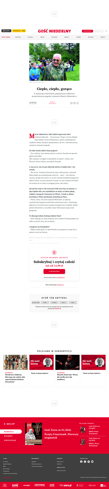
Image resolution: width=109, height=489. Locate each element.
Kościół (18, 37)
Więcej (103, 37)
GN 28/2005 (33, 103)
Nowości (8, 432)
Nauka (66, 37)
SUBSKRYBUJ (87, 31)
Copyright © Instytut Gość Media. (87, 477)
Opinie (79, 37)
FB (71, 102)
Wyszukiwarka (106, 30)
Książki (8, 436)
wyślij (77, 102)
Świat (42, 37)
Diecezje (91, 37)
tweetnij (74, 102)
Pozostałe (8, 440)
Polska (30, 37)
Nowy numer (6, 37)
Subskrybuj (54, 271)
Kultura (54, 37)
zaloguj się (99, 31)
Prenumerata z (19, 31)
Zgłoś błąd (7, 477)
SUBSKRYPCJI (60, 277)
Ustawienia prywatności (37, 466)
